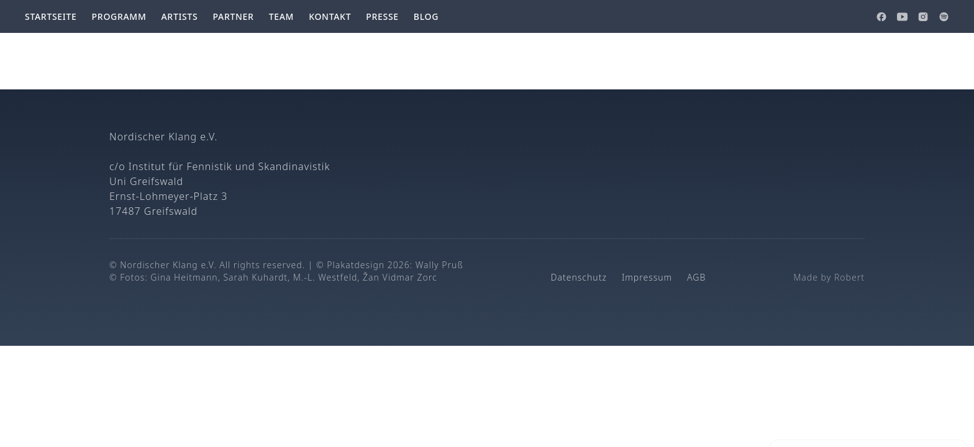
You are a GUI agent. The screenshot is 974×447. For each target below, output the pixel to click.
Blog (426, 16)
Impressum (647, 277)
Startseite (51, 16)
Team (281, 16)
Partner (232, 16)
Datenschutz (579, 277)
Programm (119, 16)
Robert (849, 277)
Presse (382, 16)
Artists (179, 16)
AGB (696, 277)
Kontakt (330, 16)
